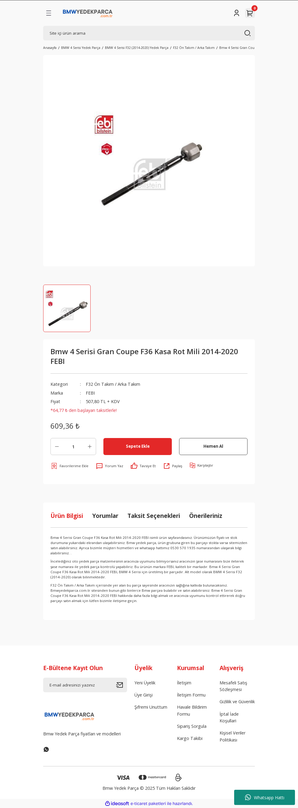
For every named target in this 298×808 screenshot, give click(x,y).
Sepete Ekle (138, 446)
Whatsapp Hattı (264, 797)
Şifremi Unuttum (150, 707)
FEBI (90, 393)
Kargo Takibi (190, 738)
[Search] (149, 33)
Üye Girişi (143, 695)
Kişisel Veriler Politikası (232, 736)
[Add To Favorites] (69, 466)
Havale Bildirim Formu (192, 710)
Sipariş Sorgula (191, 726)
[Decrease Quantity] (57, 446)
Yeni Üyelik (144, 683)
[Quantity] (73, 446)
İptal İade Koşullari (229, 717)
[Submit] (121, 685)
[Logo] (87, 13)
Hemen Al (213, 446)
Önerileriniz (205, 516)
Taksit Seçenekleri (153, 516)
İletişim (184, 683)
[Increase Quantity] (90, 446)
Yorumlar (105, 516)
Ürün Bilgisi (66, 516)
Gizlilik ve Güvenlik (237, 701)
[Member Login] (236, 13)
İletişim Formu (191, 695)
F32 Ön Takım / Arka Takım (113, 384)
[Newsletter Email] (85, 685)
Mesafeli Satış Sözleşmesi (233, 686)
